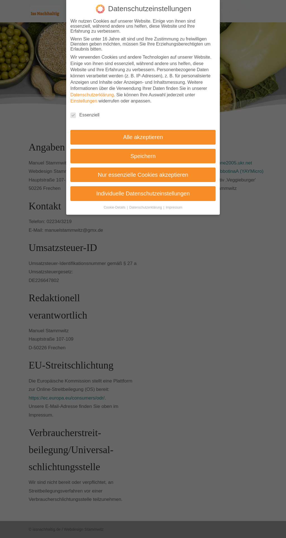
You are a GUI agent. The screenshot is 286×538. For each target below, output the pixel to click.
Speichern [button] (143, 152)
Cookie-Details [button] (115, 203)
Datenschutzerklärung (92, 90)
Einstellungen (83, 96)
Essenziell (84, 110)
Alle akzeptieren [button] (143, 133)
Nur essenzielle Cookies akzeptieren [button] (143, 170)
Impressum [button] (174, 203)
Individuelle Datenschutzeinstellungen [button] (143, 189)
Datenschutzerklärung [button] (146, 203)
